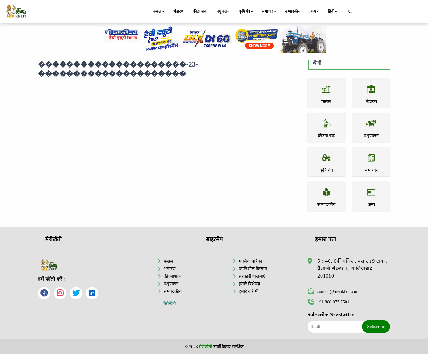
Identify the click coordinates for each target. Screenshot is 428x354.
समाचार (269, 12)
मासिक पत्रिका (250, 261)
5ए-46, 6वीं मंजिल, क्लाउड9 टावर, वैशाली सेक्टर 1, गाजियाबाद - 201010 (352, 268)
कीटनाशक (200, 11)
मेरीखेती (169, 303)
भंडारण (178, 11)
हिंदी (333, 12)
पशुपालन (222, 11)
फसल (159, 12)
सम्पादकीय (292, 11)
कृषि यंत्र (246, 12)
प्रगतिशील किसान (253, 268)
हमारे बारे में (248, 291)
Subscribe (376, 326)
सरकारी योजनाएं (252, 276)
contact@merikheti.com (333, 291)
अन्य (314, 12)
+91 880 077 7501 (328, 301)
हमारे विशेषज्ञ (249, 283)
